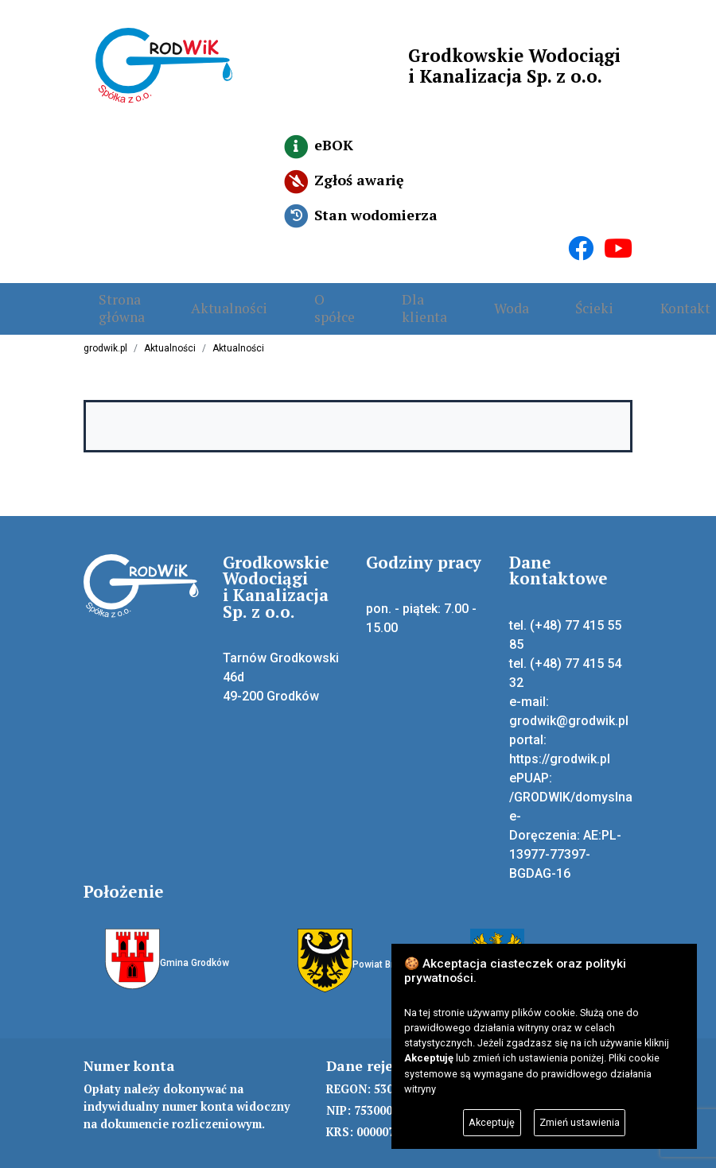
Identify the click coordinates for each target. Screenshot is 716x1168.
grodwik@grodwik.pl (568, 708)
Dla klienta (364, 295)
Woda (436, 295)
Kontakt (581, 295)
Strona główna (107, 295)
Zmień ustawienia (579, 1122)
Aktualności (199, 295)
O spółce (290, 295)
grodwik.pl (105, 335)
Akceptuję (492, 1122)
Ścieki (505, 295)
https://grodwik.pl (559, 746)
